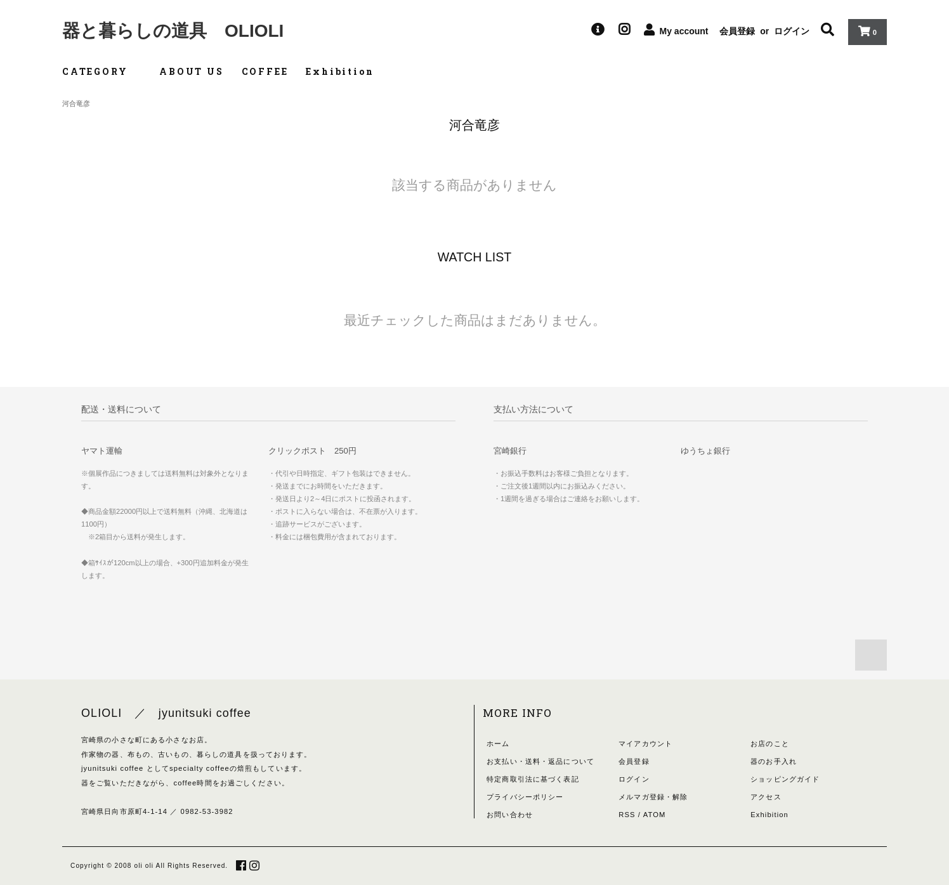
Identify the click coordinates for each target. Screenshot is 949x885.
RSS (626, 814)
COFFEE (265, 71)
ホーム (498, 743)
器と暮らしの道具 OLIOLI (173, 31)
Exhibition (340, 71)
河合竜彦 (76, 103)
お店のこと (769, 743)
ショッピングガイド (785, 779)
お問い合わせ (510, 814)
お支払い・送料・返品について (540, 761)
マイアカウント (645, 743)
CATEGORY (101, 71)
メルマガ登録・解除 (653, 797)
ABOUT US (191, 71)
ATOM (654, 814)
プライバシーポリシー (525, 797)
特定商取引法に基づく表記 (533, 779)
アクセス (765, 797)
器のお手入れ (773, 761)
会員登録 (737, 31)
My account (684, 31)
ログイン (791, 31)
